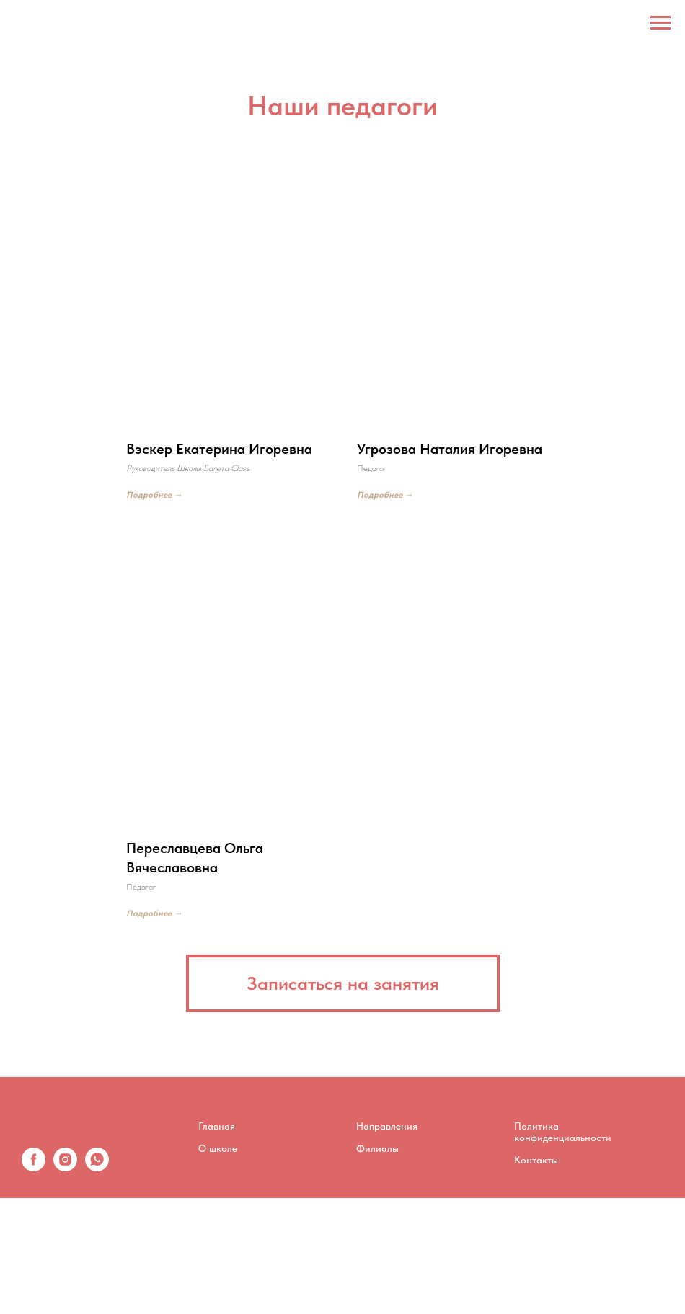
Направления (386, 1126)
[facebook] (33, 1167)
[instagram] (65, 1167)
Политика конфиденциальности (562, 1131)
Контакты (536, 1160)
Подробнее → (154, 495)
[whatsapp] (97, 1167)
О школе (217, 1148)
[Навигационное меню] (660, 23)
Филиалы (377, 1148)
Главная (216, 1126)
